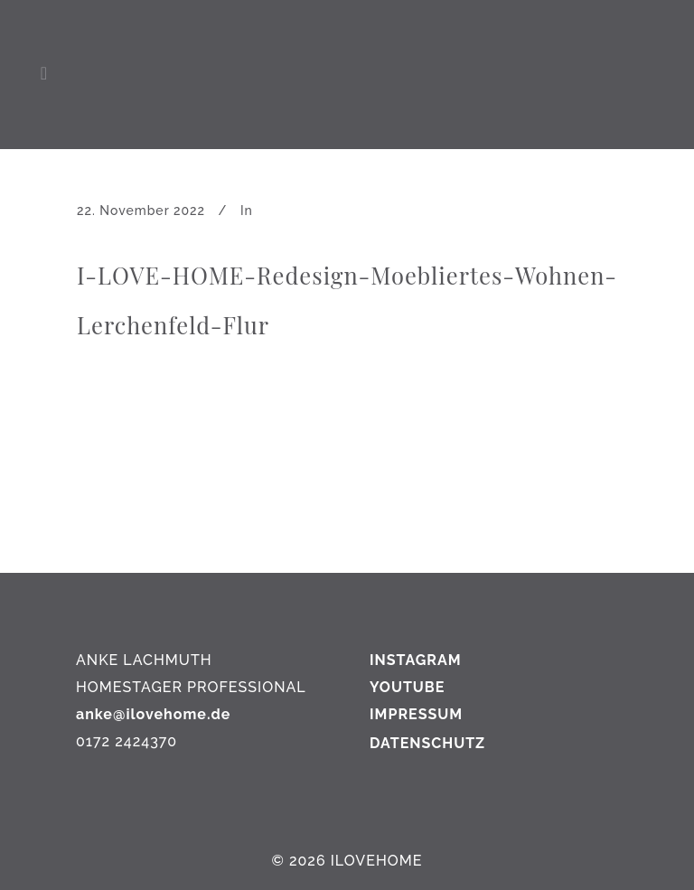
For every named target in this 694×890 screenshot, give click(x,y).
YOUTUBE (407, 687)
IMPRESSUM (416, 714)
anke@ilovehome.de (153, 714)
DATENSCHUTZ (427, 743)
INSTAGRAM (416, 660)
